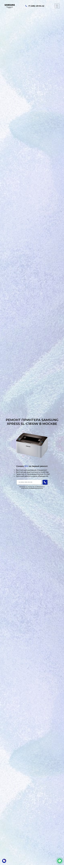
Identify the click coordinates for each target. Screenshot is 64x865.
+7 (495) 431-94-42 (60, 861)
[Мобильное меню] (57, 6)
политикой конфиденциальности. (32, 488)
